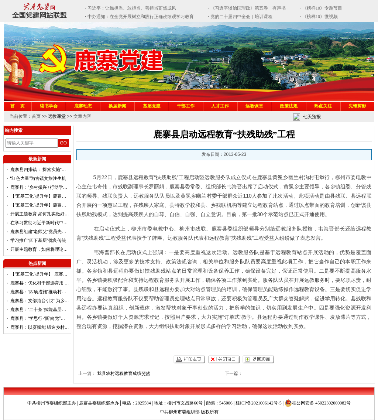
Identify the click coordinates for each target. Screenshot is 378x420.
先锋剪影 (357, 106)
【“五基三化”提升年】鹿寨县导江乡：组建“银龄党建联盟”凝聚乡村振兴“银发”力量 (39, 196)
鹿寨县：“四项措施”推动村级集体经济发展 (39, 291)
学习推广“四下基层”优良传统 (38, 240)
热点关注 (323, 106)
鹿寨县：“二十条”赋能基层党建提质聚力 (39, 309)
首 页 (17, 106)
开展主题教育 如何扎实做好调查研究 (39, 213)
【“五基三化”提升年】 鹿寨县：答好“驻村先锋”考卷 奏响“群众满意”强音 (39, 274)
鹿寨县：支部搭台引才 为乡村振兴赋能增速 (39, 300)
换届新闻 (117, 106)
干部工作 (186, 106)
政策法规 (289, 106)
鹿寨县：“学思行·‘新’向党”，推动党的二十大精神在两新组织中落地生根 (39, 318)
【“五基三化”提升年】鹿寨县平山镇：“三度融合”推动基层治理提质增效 (39, 205)
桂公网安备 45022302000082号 (318, 403)
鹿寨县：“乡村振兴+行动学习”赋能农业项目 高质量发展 (39, 187)
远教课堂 (254, 106)
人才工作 (220, 106)
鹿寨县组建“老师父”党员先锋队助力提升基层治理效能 (39, 231)
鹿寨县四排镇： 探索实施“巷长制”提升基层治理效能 (39, 169)
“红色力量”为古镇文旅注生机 (38, 178)
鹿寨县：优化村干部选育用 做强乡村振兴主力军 (39, 283)
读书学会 (49, 106)
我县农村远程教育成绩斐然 (123, 373)
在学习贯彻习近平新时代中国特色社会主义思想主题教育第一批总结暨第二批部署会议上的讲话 (39, 222)
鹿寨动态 (83, 106)
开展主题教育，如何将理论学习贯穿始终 (39, 249)
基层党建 (152, 106)
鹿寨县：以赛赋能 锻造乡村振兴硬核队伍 (39, 327)
